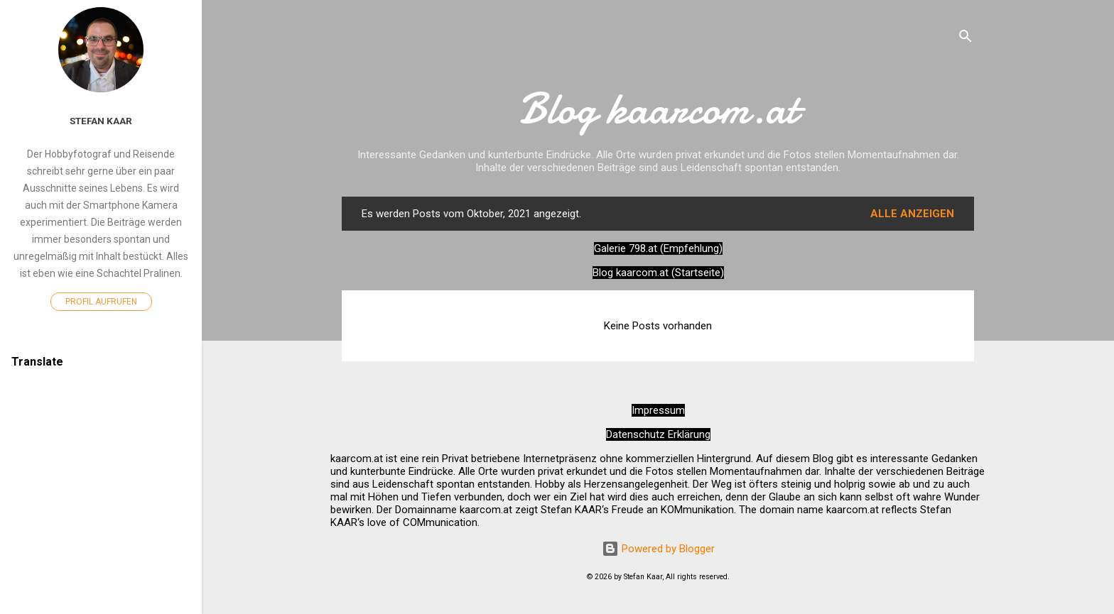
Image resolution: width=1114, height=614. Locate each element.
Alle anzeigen (912, 213)
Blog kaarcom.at (658, 108)
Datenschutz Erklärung (658, 434)
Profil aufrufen (101, 302)
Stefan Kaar (101, 120)
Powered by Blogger (658, 548)
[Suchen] (965, 38)
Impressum (658, 410)
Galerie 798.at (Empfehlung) (658, 248)
